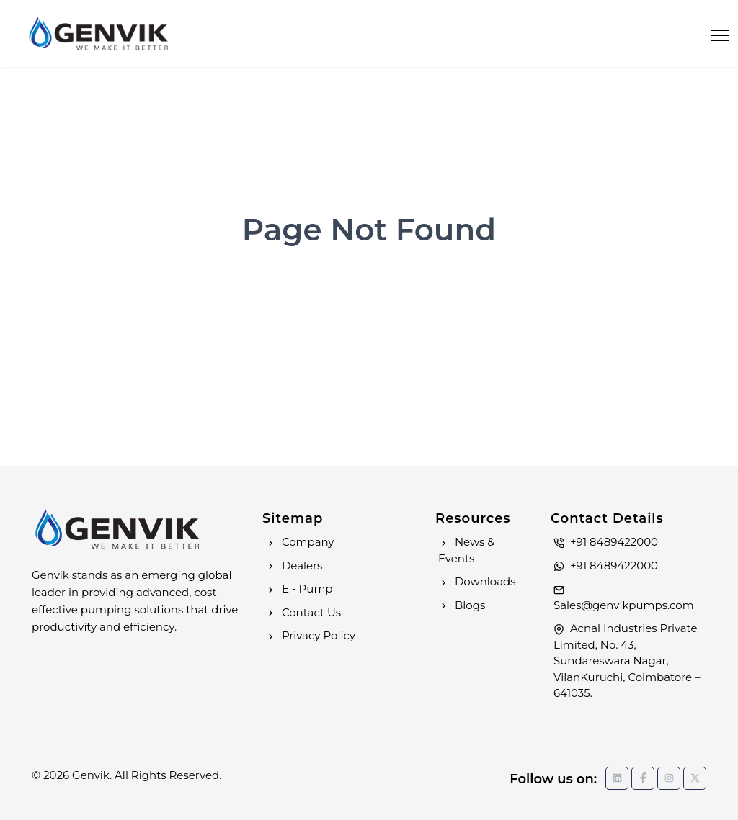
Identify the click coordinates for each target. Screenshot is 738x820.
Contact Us (303, 612)
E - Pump (299, 588)
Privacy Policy (310, 635)
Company (299, 542)
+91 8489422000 (606, 542)
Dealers (293, 565)
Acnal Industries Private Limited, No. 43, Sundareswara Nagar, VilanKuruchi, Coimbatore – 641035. (627, 660)
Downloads (477, 581)
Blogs (461, 605)
